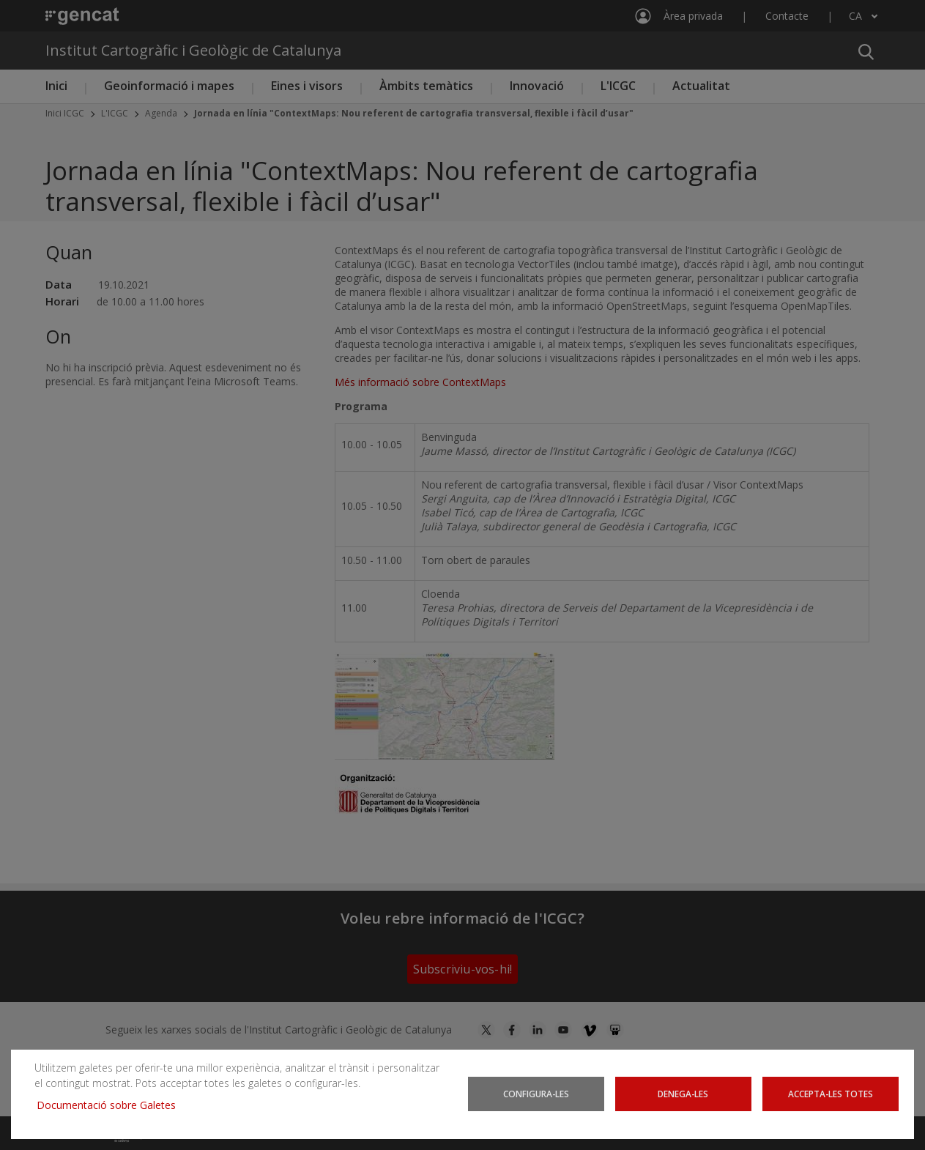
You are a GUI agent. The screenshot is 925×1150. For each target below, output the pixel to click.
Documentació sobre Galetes (112, 1105)
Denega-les (683, 1093)
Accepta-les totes (830, 1093)
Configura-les (536, 1093)
